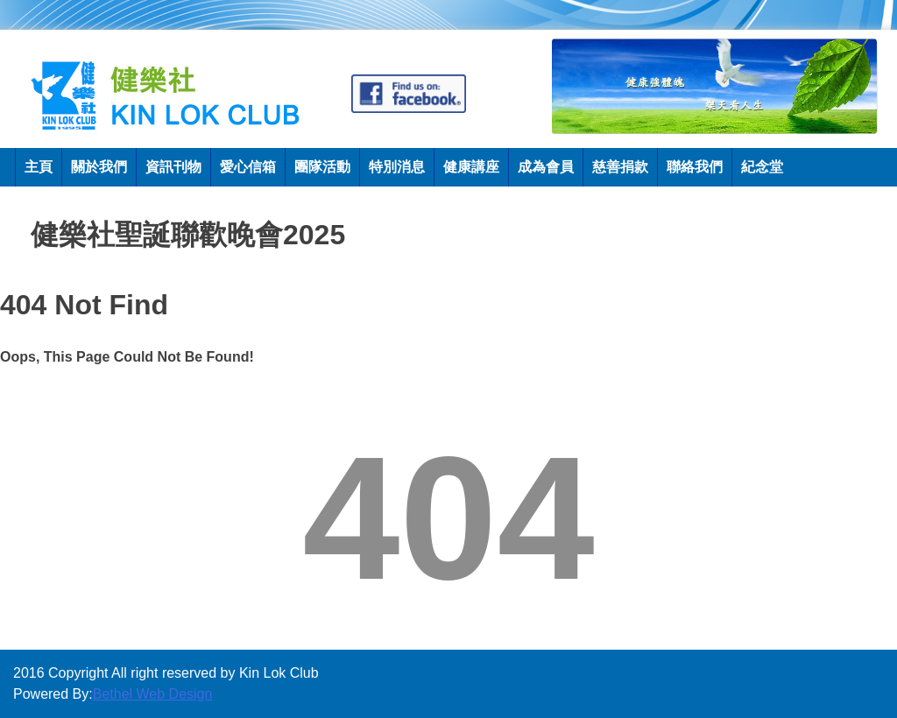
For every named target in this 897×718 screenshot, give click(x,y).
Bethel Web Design (153, 693)
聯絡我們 (695, 166)
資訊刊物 (173, 166)
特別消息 (397, 166)
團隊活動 (322, 166)
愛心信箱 (248, 166)
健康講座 (471, 166)
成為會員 (546, 166)
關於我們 (99, 166)
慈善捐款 (620, 166)
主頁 (39, 166)
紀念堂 (762, 166)
